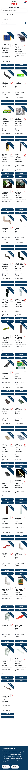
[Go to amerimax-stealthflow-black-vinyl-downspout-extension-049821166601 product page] (7, 378)
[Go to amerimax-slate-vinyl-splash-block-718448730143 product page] (20, 450)
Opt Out (15, 767)
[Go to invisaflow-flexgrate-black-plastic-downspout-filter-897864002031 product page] (7, 305)
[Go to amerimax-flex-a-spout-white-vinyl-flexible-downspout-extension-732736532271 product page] (7, 593)
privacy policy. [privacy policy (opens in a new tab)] (5, 758)
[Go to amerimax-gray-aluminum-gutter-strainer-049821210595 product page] (7, 629)
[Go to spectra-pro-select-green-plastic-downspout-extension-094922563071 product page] (20, 269)
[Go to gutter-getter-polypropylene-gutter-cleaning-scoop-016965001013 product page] (7, 558)
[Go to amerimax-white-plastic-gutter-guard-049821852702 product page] (20, 664)
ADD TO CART (7, 64)
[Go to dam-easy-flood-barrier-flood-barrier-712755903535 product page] (7, 51)
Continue (5, 767)
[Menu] (2, 2)
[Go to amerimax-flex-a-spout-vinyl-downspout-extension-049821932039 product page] (7, 233)
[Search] (26, 10)
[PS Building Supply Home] (14, 3)
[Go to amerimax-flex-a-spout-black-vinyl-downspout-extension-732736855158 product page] (20, 233)
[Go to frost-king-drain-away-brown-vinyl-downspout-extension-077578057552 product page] (7, 124)
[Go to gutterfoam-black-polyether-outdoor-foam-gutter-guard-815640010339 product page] (20, 51)
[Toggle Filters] (26, 23)
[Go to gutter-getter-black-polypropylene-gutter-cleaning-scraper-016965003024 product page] (7, 160)
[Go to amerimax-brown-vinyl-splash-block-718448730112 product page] (7, 414)
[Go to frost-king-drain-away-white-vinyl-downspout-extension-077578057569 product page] (20, 124)
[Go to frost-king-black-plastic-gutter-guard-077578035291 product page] (20, 593)
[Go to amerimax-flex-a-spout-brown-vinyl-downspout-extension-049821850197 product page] (7, 269)
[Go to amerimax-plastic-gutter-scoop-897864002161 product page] (20, 629)
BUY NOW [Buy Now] (7, 67)
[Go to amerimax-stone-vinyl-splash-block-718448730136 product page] (7, 450)
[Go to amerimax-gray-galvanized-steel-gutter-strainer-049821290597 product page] (7, 664)
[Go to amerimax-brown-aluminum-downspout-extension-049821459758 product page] (20, 341)
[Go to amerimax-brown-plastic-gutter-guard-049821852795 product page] (7, 701)
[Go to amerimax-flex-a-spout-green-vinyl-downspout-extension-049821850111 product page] (20, 196)
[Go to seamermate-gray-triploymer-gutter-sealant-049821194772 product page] (20, 486)
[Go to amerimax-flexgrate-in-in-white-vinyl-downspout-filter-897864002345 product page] (20, 305)
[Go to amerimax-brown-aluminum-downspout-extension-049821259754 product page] (7, 522)
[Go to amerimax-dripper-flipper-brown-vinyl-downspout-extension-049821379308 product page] (20, 160)
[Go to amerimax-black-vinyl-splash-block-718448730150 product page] (7, 486)
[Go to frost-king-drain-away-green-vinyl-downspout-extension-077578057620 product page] (20, 378)
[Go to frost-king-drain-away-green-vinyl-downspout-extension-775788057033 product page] (20, 88)
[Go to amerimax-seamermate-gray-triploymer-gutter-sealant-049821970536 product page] (7, 341)
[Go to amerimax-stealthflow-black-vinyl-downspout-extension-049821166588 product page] (7, 88)
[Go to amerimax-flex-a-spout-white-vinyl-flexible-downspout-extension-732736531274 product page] (20, 558)
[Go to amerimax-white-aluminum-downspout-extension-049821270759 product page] (20, 522)
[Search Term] (14, 10)
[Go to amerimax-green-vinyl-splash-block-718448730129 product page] (20, 414)
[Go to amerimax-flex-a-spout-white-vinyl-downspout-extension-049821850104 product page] (7, 196)
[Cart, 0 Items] (25, 2)
